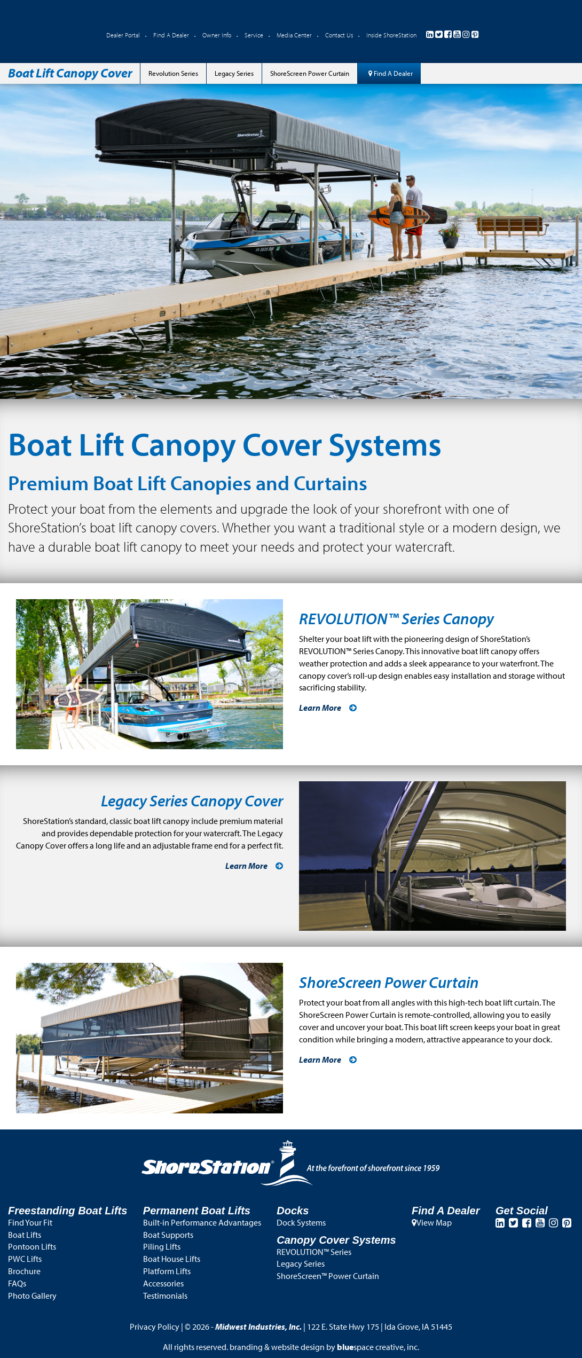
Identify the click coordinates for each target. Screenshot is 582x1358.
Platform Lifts (167, 1271)
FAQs (17, 1283)
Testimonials (165, 1295)
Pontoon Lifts (32, 1246)
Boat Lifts (24, 1234)
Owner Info (216, 35)
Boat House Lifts (171, 1258)
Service (254, 35)
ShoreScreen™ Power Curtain (328, 1275)
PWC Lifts (25, 1258)
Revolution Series (173, 73)
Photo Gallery (32, 1295)
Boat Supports (168, 1234)
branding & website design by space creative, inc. (324, 1346)
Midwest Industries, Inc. (258, 1326)
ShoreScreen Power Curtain (309, 73)
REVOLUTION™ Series (314, 1251)
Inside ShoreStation (391, 35)
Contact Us (339, 35)
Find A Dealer (171, 35)
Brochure (24, 1271)
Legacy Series (234, 73)
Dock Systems (301, 1222)
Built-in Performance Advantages (202, 1222)
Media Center (294, 35)
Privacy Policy (154, 1326)
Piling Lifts (161, 1246)
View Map (432, 1222)
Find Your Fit (30, 1222)
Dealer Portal (123, 35)
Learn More (320, 707)
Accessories (163, 1283)
